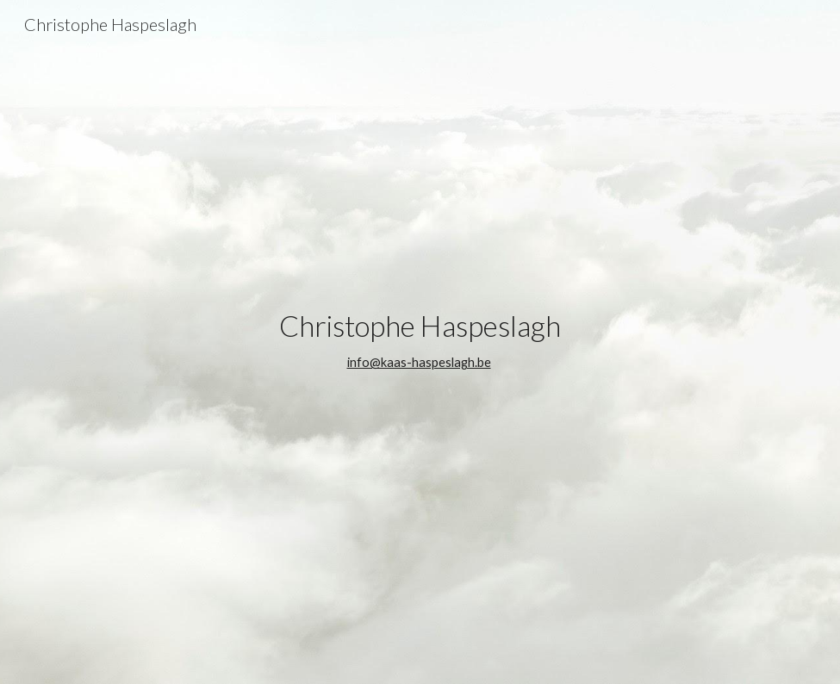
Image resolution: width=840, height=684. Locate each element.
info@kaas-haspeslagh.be (419, 362)
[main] (420, 341)
